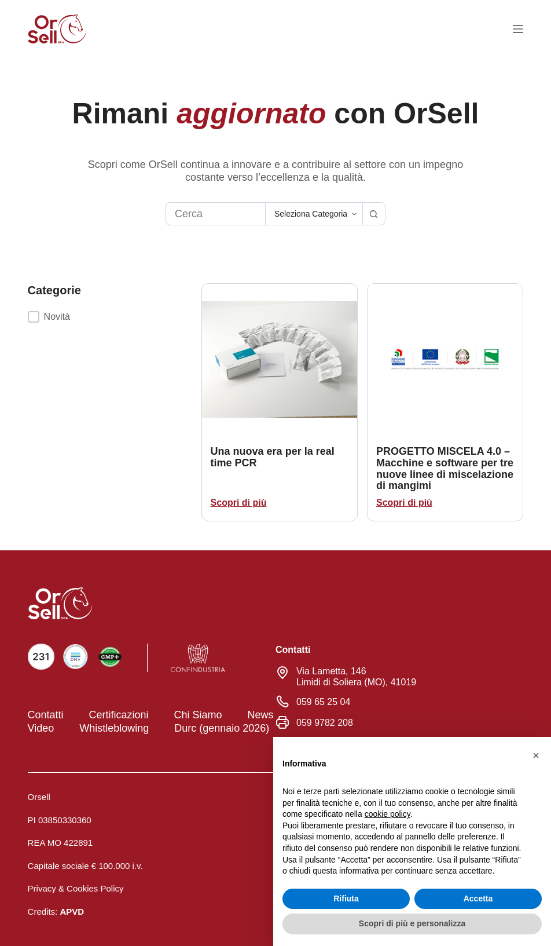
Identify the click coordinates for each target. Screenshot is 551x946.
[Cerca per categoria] (313, 213)
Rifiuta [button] (346, 898)
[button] (114, 317)
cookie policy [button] (387, 814)
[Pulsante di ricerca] (373, 213)
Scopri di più (239, 502)
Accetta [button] (478, 898)
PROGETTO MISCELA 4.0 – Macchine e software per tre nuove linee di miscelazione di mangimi (444, 468)
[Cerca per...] (215, 213)
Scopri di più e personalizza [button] (412, 923)
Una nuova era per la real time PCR (273, 457)
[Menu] (518, 29)
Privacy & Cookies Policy (76, 887)
